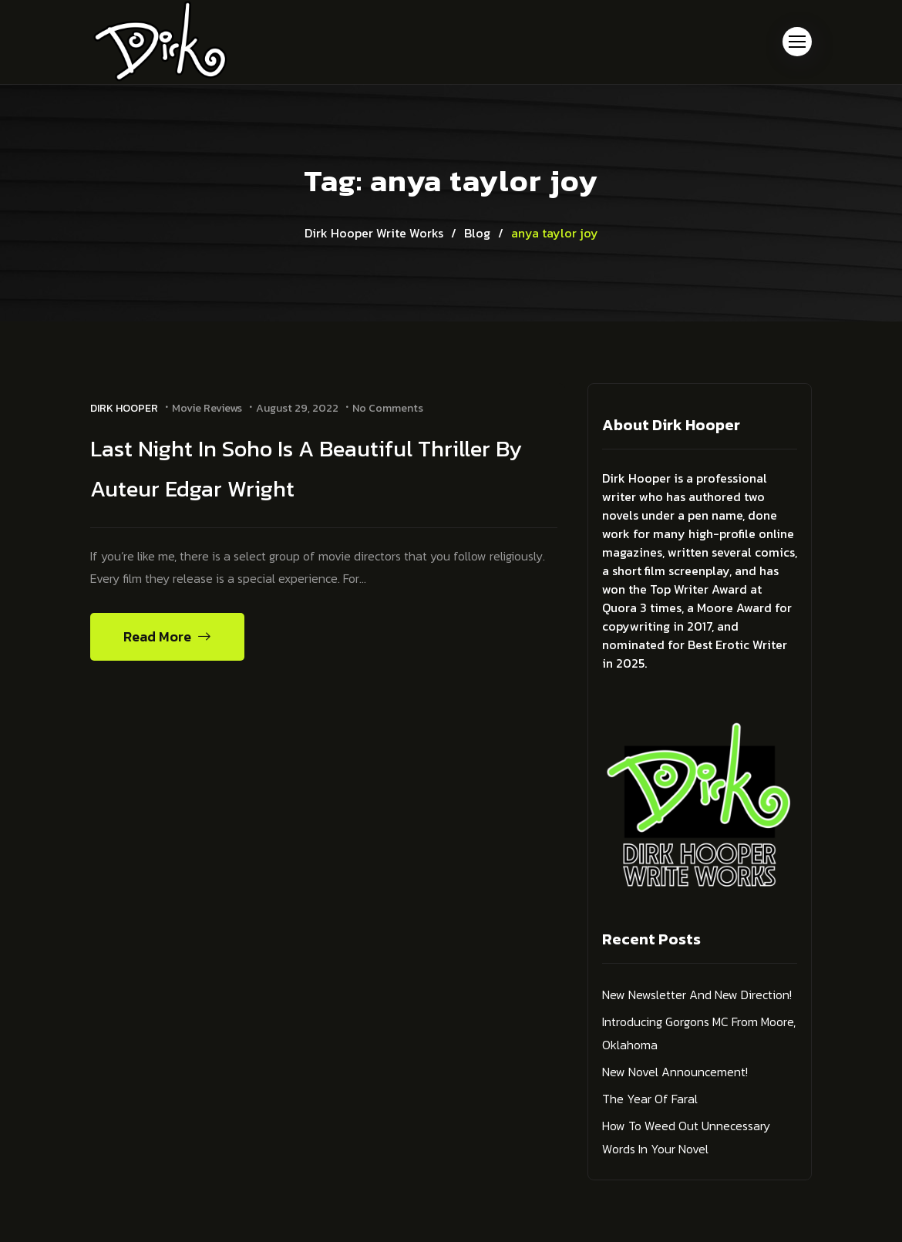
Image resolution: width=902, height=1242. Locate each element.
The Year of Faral (650, 1098)
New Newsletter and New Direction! (697, 994)
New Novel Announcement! (675, 1071)
